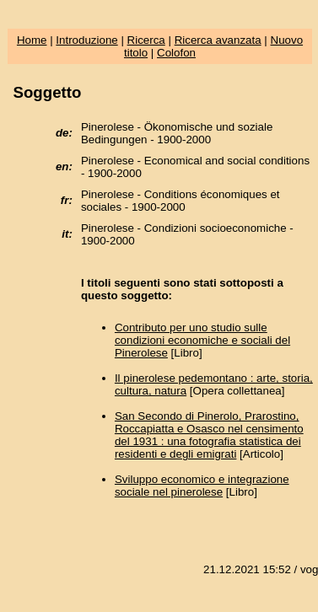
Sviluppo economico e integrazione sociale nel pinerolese (202, 485)
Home (32, 40)
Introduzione (86, 40)
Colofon (176, 52)
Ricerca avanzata (218, 40)
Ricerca (146, 40)
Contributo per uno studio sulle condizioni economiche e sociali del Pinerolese (202, 340)
